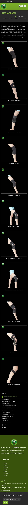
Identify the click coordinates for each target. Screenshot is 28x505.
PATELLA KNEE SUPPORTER (14, 100)
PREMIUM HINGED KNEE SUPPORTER (14, 289)
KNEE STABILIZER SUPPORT (14, 321)
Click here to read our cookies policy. (11, 499)
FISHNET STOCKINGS (6, 422)
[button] (19, 6)
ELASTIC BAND (5, 403)
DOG (4, 425)
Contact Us (6, 473)
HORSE (4, 427)
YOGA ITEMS (5, 420)
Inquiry (5, 471)
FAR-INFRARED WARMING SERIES (9, 405)
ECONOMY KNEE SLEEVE (14, 195)
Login (3, 1)
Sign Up (9, 1)
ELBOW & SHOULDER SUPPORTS (9, 401)
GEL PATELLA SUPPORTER (14, 384)
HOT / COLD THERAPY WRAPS (8, 410)
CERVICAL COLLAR (6, 399)
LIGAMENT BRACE (14, 353)
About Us (5, 465)
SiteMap (5, 475)
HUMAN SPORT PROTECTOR (10, 18)
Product (23, 16)
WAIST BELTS (5, 418)
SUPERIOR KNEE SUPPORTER (14, 132)
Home (18, 16)
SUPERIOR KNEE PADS (14, 163)
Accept (5, 502)
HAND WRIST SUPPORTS (7, 409)
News (5, 469)
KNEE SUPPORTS (22, 18)
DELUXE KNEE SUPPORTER (14, 69)
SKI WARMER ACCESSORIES (8, 414)
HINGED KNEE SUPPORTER (14, 226)
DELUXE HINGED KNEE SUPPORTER (14, 258)
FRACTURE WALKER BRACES (8, 407)
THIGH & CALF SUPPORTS (7, 416)
